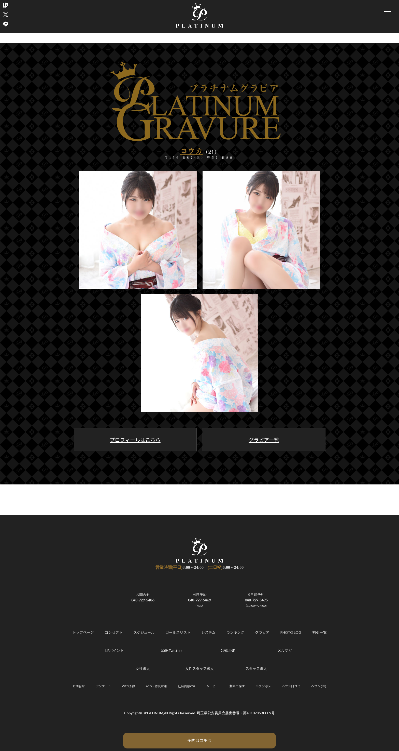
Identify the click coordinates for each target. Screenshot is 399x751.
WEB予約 (128, 686)
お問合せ (79, 686)
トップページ (83, 632)
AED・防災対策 (156, 686)
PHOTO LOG (290, 632)
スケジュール (143, 632)
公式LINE (228, 650)
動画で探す (237, 686)
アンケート (103, 686)
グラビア (262, 632)
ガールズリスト (177, 632)
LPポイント (114, 650)
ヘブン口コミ (291, 686)
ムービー (212, 686)
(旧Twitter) (171, 650)
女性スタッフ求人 (199, 668)
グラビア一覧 (264, 440)
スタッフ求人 (256, 668)
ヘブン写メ (263, 686)
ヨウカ (191, 150)
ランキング (235, 632)
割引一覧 (319, 632)
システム (208, 632)
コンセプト (113, 632)
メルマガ (285, 650)
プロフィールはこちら (135, 440)
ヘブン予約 (318, 686)
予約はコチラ (199, 740)
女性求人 (143, 668)
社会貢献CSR (186, 686)
